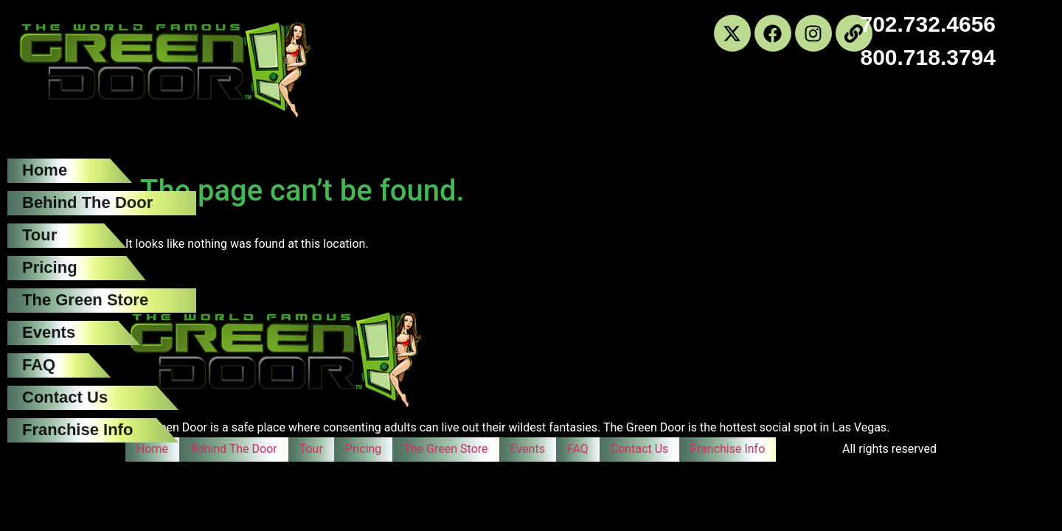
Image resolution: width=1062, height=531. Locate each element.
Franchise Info (77, 429)
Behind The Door (87, 202)
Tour (39, 235)
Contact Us (65, 397)
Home (44, 170)
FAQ (38, 364)
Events (48, 332)
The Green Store (85, 300)
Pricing (49, 267)
